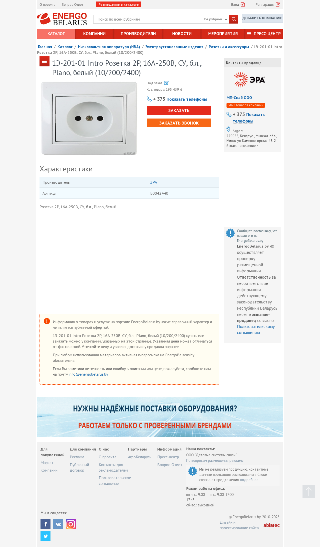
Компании (94, 33)
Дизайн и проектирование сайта (239, 525)
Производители (138, 33)
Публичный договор (79, 467)
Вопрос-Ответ (72, 4)
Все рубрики (215, 19)
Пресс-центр (267, 33)
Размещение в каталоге (118, 4)
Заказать (177, 110)
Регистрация (265, 4)
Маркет (47, 462)
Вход (235, 4)
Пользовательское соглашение (115, 480)
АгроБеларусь (139, 456)
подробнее (249, 479)
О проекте (48, 4)
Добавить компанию (262, 19)
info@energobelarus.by (89, 374)
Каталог (56, 33)
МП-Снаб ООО (239, 97)
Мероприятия (223, 33)
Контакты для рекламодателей (113, 467)
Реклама (77, 456)
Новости (182, 33)
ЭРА (153, 182)
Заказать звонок (178, 123)
